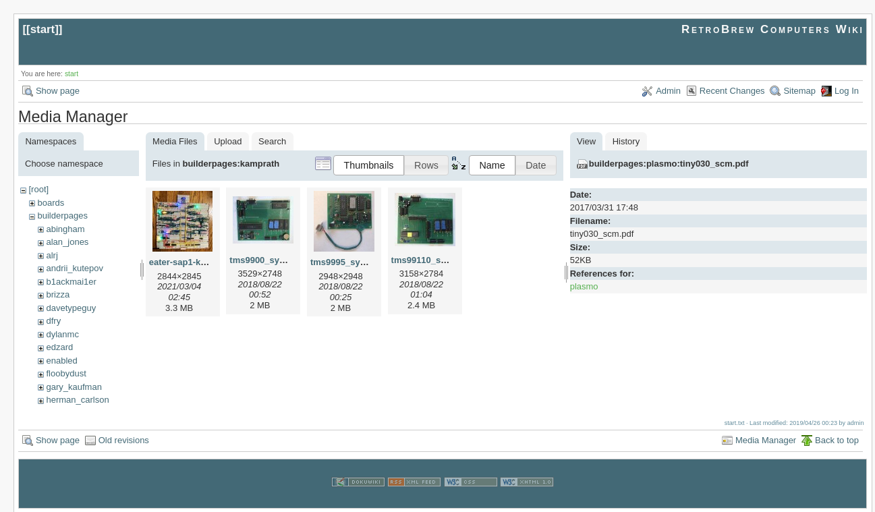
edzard (59, 347)
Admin (668, 91)
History (626, 141)
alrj (51, 255)
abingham (65, 229)
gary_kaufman (73, 387)
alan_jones (67, 242)
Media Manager (765, 439)
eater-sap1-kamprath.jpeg (202, 262)
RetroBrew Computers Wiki (772, 29)
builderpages (62, 215)
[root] (38, 189)
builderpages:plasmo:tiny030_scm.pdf (669, 164)
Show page (58, 91)
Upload (228, 141)
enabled (61, 360)
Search (272, 141)
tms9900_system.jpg (272, 260)
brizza (57, 294)
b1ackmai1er (71, 282)
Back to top (837, 439)
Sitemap (799, 91)
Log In (847, 91)
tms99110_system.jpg (436, 260)
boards (50, 203)
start (42, 29)
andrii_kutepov (74, 268)
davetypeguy (71, 308)
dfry (53, 321)
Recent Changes (732, 91)
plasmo (584, 286)
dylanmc (62, 334)
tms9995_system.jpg (353, 262)
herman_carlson (77, 400)
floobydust (66, 373)
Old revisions (123, 439)
